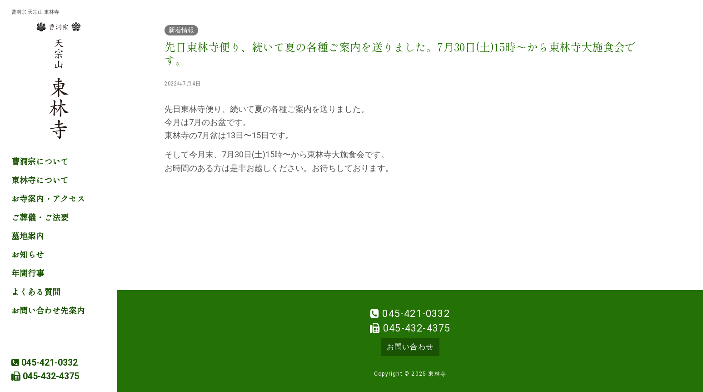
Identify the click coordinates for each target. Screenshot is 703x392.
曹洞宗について (40, 161)
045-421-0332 (415, 313)
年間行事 (27, 273)
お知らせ (27, 254)
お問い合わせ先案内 (48, 310)
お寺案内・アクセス (48, 198)
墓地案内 (27, 235)
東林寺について (40, 180)
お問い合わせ (410, 346)
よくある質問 (35, 291)
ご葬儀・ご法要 (40, 217)
